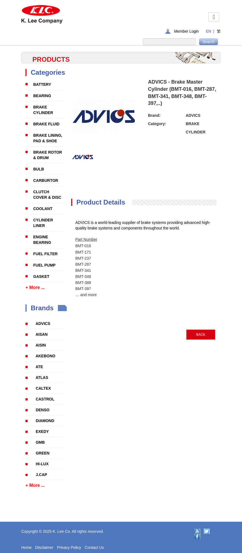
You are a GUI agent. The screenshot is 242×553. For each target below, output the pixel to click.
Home (26, 547)
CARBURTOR (45, 180)
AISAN (41, 334)
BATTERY (42, 84)
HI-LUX (42, 464)
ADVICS (42, 323)
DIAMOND (45, 420)
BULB (38, 169)
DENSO (43, 410)
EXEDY (42, 431)
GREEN (43, 453)
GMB (40, 442)
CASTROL (45, 399)
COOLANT (42, 208)
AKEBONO (45, 356)
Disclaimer (44, 547)
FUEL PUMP (44, 265)
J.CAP (41, 474)
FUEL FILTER (45, 254)
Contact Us (94, 547)
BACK (200, 335)
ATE (39, 367)
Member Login (186, 31)
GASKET (41, 276)
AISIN (40, 345)
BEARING (42, 96)
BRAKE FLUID (46, 124)
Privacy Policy (69, 547)
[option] (83, 157)
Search (208, 42)
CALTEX (43, 388)
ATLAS (41, 377)
